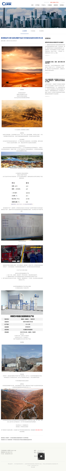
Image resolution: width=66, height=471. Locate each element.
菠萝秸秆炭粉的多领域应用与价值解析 (54, 42)
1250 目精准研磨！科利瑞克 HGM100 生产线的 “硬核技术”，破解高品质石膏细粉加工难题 (55, 80)
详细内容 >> (47, 55)
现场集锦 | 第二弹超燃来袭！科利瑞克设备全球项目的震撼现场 (14, 439)
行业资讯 (41, 30)
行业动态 (33, 30)
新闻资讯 (56, 5)
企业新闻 (24, 30)
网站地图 (33, 467)
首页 (32, 5)
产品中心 (44, 5)
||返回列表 (29, 439)
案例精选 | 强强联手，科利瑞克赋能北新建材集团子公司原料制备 (14, 437)
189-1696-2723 (54, 2)
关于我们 (37, 5)
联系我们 (62, 5)
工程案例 (50, 5)
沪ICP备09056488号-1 (19, 463)
